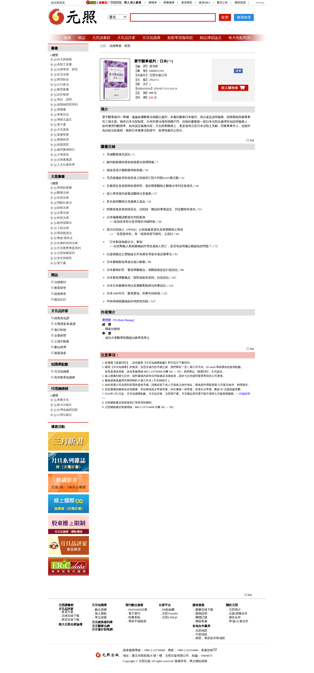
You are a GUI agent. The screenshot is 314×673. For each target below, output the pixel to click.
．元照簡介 (233, 609)
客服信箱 (207, 650)
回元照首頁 (58, 2)
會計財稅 (60, 329)
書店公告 (222, 2)
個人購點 (101, 613)
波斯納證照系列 (67, 104)
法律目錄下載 (70, 615)
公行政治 (63, 84)
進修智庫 (63, 134)
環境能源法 (64, 233)
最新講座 (60, 353)
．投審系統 (132, 617)
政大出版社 (64, 404)
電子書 (61, 124)
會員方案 (67, 612)
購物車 (153, 2)
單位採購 (101, 617)
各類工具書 (64, 64)
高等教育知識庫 (64, 377)
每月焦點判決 (239, 37)
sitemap (260, 2)
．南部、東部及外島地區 (208, 638)
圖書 (67, 37)
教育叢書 (63, 89)
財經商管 (60, 293)
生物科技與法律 (67, 243)
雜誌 (81, 37)
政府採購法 (64, 222)
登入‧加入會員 (132, 2)
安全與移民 (64, 258)
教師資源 (240, 2)
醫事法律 (63, 192)
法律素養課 (64, 159)
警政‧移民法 (65, 238)
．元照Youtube (168, 613)
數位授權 (101, 609)
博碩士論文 (64, 119)
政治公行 (60, 299)
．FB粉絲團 (166, 609)
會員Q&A (204, 2)
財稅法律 (63, 207)
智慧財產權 (64, 187)
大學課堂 (63, 154)
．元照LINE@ (168, 617)
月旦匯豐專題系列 (69, 248)
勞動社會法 (64, 202)
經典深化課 (61, 318)
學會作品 (63, 114)
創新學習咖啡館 (180, 37)
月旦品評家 (126, 37)
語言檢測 (63, 94)
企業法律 (63, 212)
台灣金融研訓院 (67, 409)
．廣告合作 (233, 617)
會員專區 (186, 2)
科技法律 (63, 217)
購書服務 (168, 2)
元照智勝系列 (66, 253)
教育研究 (60, 288)
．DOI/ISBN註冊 (136, 609)
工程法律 (63, 228)
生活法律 (63, 74)
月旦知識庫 (151, 37)
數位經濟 (60, 347)
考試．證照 (64, 99)
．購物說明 (199, 613)
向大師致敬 (64, 59)
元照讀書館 (101, 37)
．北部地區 (199, 630)
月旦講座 (63, 129)
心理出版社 (64, 414)
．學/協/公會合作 (237, 621)
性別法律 (63, 197)
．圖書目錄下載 (202, 609)
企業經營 (60, 335)
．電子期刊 (132, 613)
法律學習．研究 (67, 69)
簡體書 (61, 109)
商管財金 (63, 79)
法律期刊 (60, 282)
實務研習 (63, 139)
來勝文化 (63, 399)
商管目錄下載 (70, 619)
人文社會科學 (66, 164)
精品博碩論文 (211, 37)
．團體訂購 (199, 617)
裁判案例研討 (66, 149)
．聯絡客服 (199, 621)
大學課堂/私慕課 (65, 324)
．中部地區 (199, 634)
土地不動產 (61, 341)
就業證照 (63, 144)
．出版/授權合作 (237, 613)
